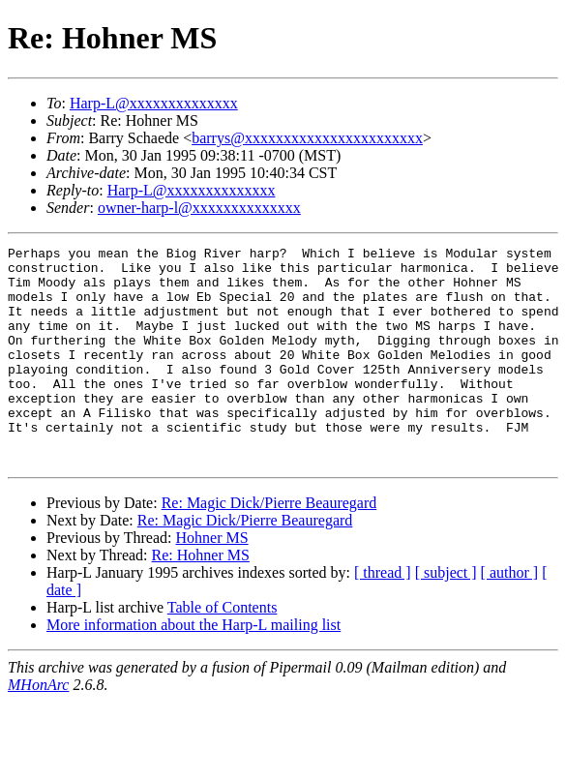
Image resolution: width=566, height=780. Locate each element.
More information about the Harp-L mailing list (193, 668)
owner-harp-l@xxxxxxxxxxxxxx (199, 207)
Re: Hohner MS (201, 598)
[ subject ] (446, 616)
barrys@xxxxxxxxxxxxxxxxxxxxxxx (307, 138)
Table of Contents (222, 651)
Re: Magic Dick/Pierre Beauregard (269, 546)
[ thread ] (382, 616)
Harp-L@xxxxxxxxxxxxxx (154, 103)
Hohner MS (211, 581)
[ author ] (510, 616)
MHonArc (38, 728)
